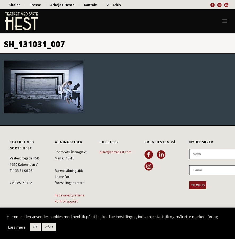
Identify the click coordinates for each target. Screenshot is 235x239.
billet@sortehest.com (116, 152)
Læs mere (17, 227)
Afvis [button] (49, 226)
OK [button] (35, 226)
